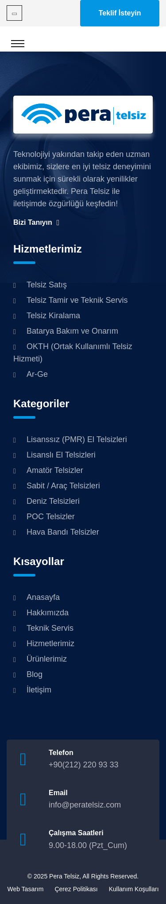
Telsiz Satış (47, 284)
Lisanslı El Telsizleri (61, 454)
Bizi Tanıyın (36, 223)
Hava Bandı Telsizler (63, 532)
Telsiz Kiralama (53, 315)
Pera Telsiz (64, 876)
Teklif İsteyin (120, 13)
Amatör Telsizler (55, 470)
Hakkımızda (48, 612)
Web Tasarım (25, 889)
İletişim (39, 689)
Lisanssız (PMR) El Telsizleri (77, 439)
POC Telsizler (51, 516)
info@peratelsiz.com (85, 804)
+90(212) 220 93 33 (84, 764)
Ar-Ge (37, 374)
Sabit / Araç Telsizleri (63, 485)
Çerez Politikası (75, 889)
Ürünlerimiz (47, 659)
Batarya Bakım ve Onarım (72, 331)
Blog (34, 674)
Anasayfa (43, 597)
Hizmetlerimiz (50, 643)
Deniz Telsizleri (53, 501)
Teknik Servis (50, 628)
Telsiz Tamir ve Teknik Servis (77, 300)
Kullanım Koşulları (134, 889)
